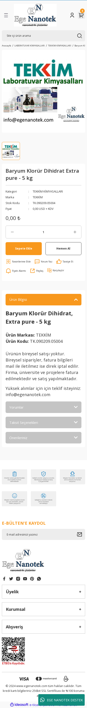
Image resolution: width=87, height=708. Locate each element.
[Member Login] (72, 15)
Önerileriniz (18, 437)
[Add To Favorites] (18, 261)
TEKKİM (38, 197)
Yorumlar (16, 407)
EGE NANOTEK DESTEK (61, 699)
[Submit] (81, 534)
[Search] (43, 35)
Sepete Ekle (23, 248)
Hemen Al (63, 248)
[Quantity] (43, 232)
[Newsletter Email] (43, 534)
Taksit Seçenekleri (23, 422)
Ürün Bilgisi (18, 299)
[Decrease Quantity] (12, 232)
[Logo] (35, 15)
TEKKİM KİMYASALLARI (48, 191)
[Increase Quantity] (74, 232)
